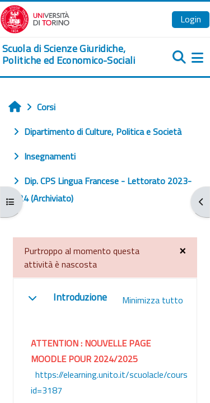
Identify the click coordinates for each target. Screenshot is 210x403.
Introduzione (80, 297)
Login (190, 19)
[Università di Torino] (35, 18)
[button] (32, 298)
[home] (70, 55)
